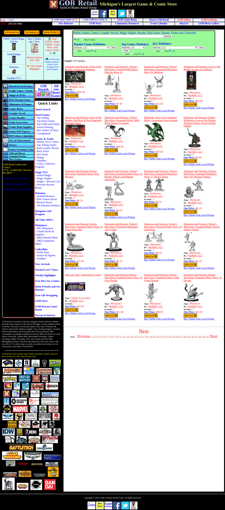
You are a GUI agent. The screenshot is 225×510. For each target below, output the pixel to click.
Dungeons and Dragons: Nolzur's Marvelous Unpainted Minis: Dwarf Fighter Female (202, 227)
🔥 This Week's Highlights (35, 67)
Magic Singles (44, 178)
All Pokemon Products (48, 205)
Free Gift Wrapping (46, 295)
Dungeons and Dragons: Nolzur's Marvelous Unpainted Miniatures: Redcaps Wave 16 (121, 69)
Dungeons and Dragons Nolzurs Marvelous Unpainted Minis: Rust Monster (82, 174)
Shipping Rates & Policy (16, 178)
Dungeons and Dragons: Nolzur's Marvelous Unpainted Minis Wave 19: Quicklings (163, 227)
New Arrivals (42, 264)
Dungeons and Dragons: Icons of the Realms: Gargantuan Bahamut (83, 68)
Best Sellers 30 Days (47, 130)
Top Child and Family (48, 124)
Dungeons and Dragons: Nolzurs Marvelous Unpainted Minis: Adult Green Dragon (161, 278)
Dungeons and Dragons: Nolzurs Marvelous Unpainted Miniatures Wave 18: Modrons (160, 69)
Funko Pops (43, 252)
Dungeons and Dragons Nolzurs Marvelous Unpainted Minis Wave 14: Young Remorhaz (84, 227)
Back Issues (43, 151)
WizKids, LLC (76, 86)
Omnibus (41, 160)
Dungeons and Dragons (43, 213)
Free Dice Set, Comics (47, 280)
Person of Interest (45, 315)
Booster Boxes (44, 202)
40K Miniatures (45, 228)
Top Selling (43, 117)
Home (2, 20)
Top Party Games (46, 120)
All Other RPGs (44, 219)
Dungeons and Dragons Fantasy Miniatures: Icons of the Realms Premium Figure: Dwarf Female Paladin (200, 121)
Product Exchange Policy (16, 183)
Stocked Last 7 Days (46, 269)
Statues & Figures (46, 255)
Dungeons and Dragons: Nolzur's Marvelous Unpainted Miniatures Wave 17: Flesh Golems (160, 174)
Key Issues (42, 154)
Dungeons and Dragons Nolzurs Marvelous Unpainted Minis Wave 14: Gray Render (124, 278)
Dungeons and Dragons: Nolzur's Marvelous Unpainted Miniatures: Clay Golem (121, 227)
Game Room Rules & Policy (18, 189)
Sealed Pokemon (45, 196)
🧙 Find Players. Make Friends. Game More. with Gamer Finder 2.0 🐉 (52, 46)
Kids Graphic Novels (48, 148)
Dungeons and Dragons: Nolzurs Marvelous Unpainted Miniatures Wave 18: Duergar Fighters (200, 174)
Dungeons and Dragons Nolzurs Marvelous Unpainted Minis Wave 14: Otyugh (203, 278)
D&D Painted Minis (47, 237)
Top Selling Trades (46, 144)
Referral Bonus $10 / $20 (34, 59)
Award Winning (45, 127)
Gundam (41, 258)
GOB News (41, 300)
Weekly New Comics (48, 141)
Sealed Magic (44, 175)
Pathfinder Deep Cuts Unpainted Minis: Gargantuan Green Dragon (161, 119)
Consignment (44, 133)
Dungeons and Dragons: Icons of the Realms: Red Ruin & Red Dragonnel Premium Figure (83, 120)
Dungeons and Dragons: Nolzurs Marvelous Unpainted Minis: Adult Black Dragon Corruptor (122, 120)
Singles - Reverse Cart (48, 181)
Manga (40, 157)
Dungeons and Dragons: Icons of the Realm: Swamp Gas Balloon (202, 68)
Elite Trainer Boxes (47, 199)
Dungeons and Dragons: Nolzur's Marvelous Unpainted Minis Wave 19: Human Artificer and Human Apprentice (124, 175)
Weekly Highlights (45, 275)
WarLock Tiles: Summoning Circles (83, 275)
